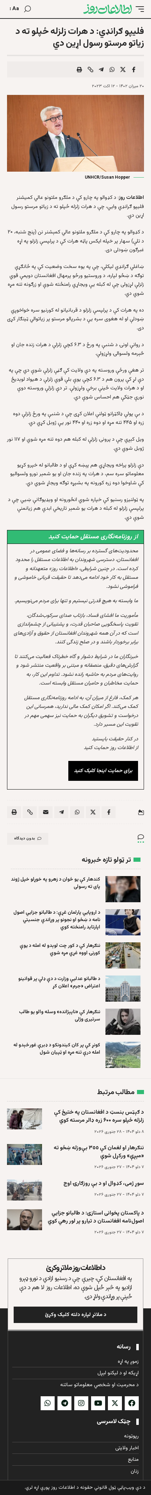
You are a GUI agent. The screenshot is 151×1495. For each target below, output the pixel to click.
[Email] (46, 812)
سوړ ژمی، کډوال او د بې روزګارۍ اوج (103, 1183)
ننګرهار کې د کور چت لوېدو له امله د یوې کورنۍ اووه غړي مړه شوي (60, 949)
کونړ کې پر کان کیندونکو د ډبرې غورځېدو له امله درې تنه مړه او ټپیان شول (56, 1048)
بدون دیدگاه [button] (27, 839)
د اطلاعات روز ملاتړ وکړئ (75, 1268)
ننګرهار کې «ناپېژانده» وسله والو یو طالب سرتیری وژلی (59, 1015)
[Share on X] (123, 69)
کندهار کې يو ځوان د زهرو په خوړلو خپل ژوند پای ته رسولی (55, 883)
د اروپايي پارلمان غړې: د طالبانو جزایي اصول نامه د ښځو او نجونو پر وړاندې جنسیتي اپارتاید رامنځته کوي (56, 920)
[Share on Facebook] (134, 69)
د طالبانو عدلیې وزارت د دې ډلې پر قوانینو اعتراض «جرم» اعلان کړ (58, 982)
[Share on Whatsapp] (112, 69)
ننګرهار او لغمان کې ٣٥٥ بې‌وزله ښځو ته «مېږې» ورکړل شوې (99, 1152)
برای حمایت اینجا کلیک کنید (103, 771)
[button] (138, 9)
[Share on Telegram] (101, 69)
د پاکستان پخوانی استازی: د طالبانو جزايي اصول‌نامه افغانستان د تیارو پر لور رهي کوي (96, 1217)
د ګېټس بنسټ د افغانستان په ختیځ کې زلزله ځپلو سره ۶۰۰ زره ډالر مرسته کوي (99, 1116)
